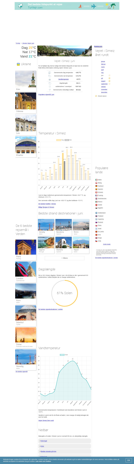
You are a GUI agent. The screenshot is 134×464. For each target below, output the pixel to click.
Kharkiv (19, 155)
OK (128, 460)
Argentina (101, 219)
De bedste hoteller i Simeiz (47, 204)
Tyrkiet (18, 324)
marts (103, 67)
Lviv (18, 133)
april (102, 70)
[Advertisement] (67, 26)
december (104, 92)
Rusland (100, 222)
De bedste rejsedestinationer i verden (50, 309)
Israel (99, 228)
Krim (42, 446)
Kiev (18, 89)
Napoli (76, 250)
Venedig (42, 232)
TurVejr (18, 43)
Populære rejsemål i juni (46, 94)
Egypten (100, 208)
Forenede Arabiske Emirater (24, 346)
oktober (103, 86)
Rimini (76, 232)
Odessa (19, 111)
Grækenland (102, 213)
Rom (18, 300)
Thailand (100, 216)
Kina (99, 234)
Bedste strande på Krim (48, 451)
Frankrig (18, 258)
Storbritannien (20, 280)
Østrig (100, 183)
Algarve (41, 250)
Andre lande (106, 244)
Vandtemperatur (63, 79)
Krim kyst (44, 441)
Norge (100, 238)
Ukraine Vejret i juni (28, 43)
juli (102, 78)
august (103, 81)
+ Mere (64, 258)
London (19, 278)
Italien (18, 302)
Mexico (100, 201)
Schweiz (100, 192)
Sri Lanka (101, 231)
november (104, 89)
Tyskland (100, 186)
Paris (18, 256)
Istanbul (19, 322)
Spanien (100, 189)
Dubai (18, 344)
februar (103, 64)
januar (103, 61)
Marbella (59, 250)
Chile (99, 241)
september (104, 84)
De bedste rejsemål (21, 371)
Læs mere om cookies (43, 461)
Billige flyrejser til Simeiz (46, 207)
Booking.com (98, 46)
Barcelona (60, 232)
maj (102, 72)
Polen (99, 225)
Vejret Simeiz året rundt (46, 420)
